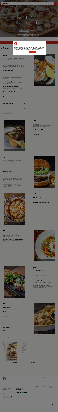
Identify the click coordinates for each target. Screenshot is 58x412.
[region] (29, 48)
